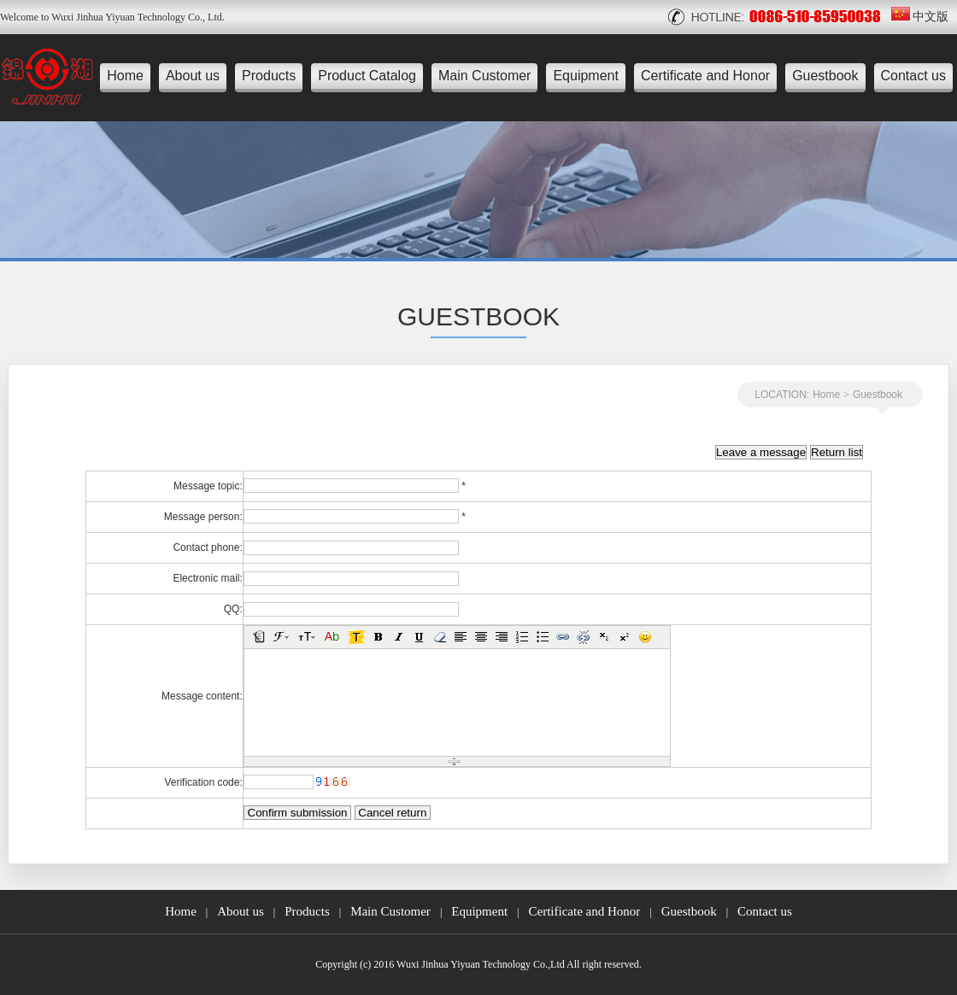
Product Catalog (367, 75)
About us (193, 75)
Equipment (586, 75)
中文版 (920, 16)
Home (125, 75)
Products (269, 75)
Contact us (913, 75)
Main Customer (484, 75)
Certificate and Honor (705, 75)
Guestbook (825, 75)
